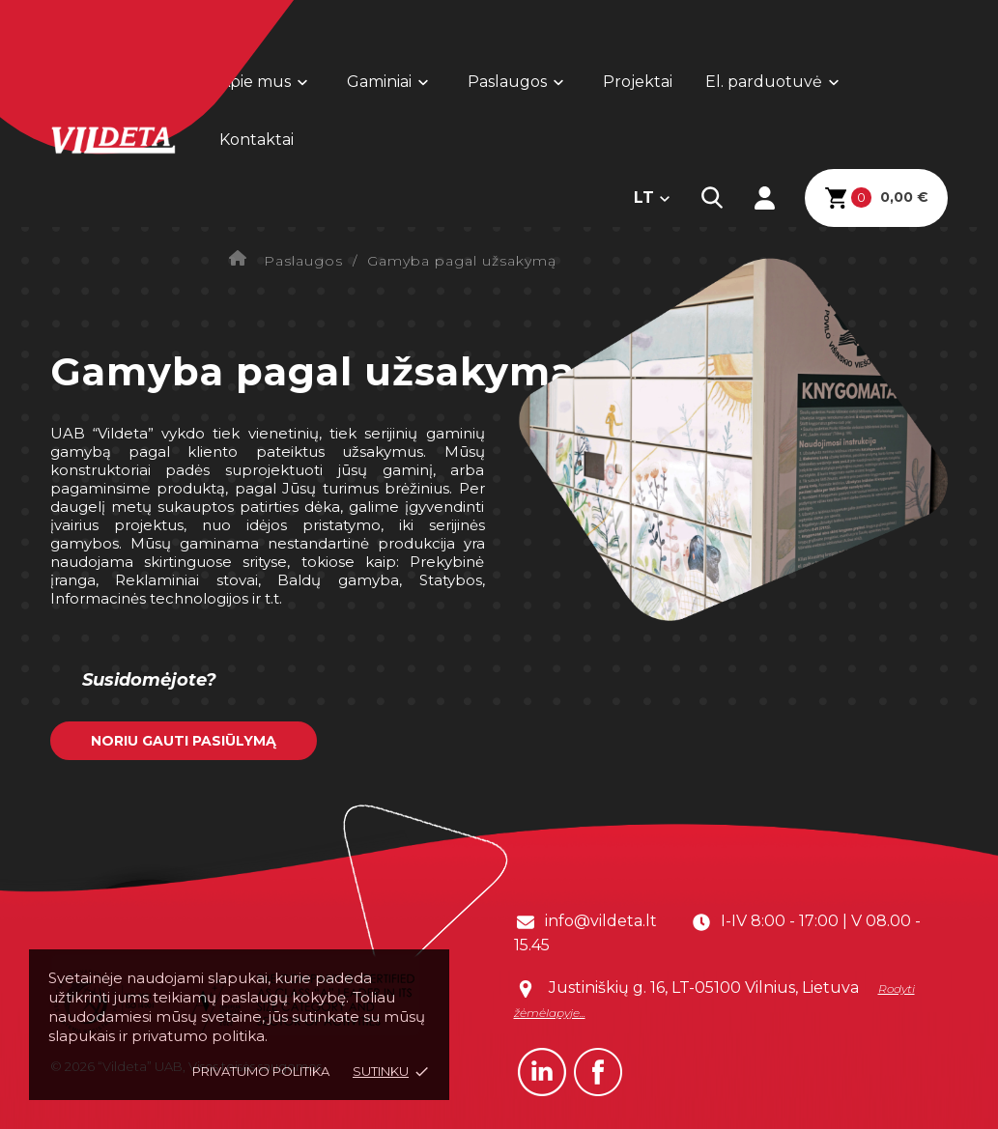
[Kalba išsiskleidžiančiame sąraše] (652, 198)
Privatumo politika (260, 1071)
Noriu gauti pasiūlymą (183, 740)
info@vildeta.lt (601, 921)
